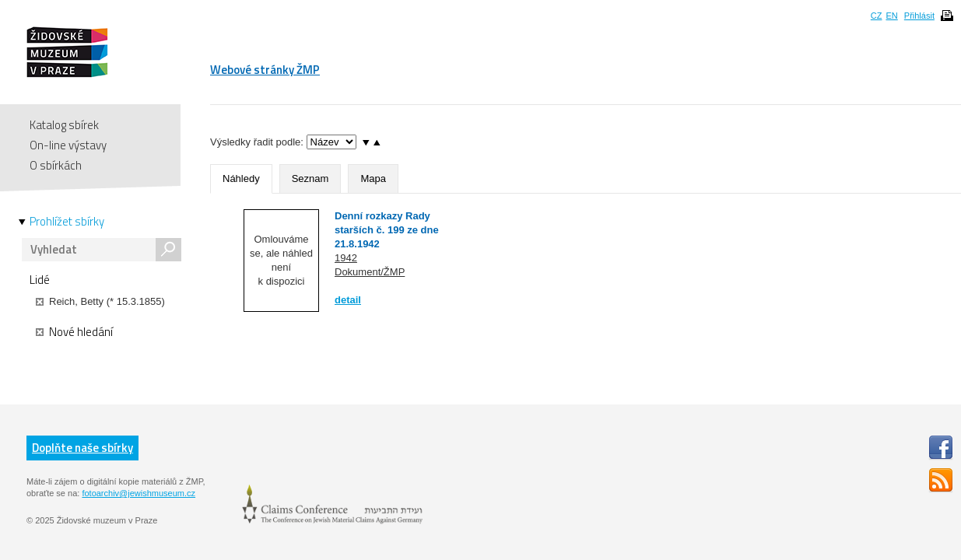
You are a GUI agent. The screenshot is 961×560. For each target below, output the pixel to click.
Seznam (310, 178)
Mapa (373, 178)
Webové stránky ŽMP (265, 70)
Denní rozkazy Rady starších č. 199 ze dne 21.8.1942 (387, 230)
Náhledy (241, 178)
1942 (346, 258)
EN (891, 15)
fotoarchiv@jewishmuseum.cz (138, 493)
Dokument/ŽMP (370, 272)
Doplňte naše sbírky (82, 448)
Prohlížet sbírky (67, 222)
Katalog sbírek (64, 125)
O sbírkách (56, 165)
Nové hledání (74, 332)
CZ (876, 15)
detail (348, 300)
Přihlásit (919, 15)
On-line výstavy (68, 145)
